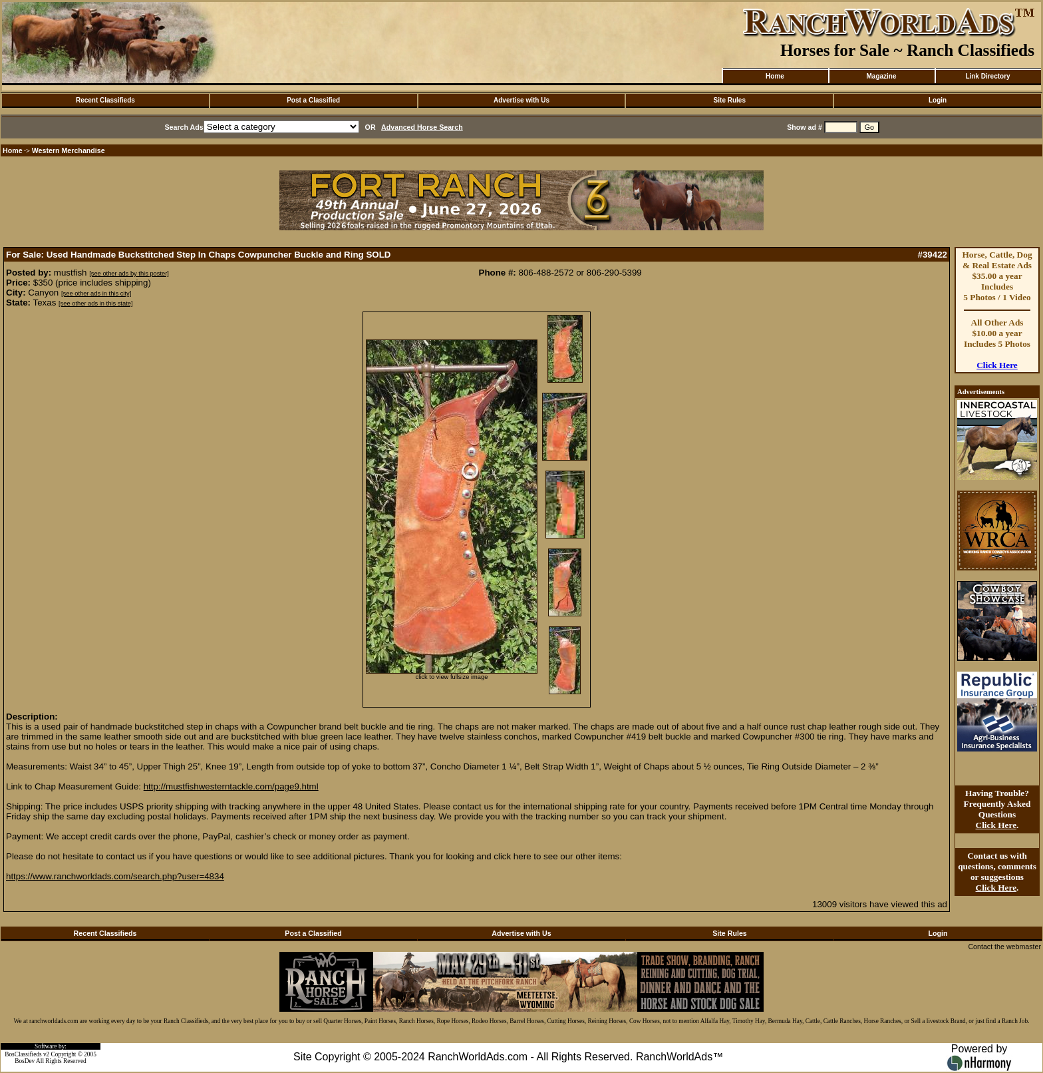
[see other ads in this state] (95, 303)
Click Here (997, 365)
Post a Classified (313, 100)
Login (938, 100)
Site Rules (730, 100)
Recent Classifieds (105, 100)
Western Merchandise (68, 150)
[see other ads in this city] (96, 293)
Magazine (881, 76)
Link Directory (987, 76)
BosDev (25, 1061)
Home (775, 76)
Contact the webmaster (1004, 947)
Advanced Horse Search (422, 127)
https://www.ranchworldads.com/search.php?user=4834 (115, 876)
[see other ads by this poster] (129, 273)
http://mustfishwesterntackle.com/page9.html (231, 786)
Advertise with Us (521, 100)
